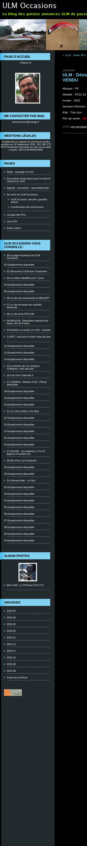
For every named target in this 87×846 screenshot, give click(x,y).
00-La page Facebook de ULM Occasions (23, 256)
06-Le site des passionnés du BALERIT (28, 298)
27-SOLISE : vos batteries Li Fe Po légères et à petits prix (26, 452)
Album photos (16, 556)
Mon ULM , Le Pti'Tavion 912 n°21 (25, 585)
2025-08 (11, 670)
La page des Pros (16, 214)
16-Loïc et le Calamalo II (20, 375)
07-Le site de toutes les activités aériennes (24, 306)
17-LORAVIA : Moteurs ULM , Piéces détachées (27, 383)
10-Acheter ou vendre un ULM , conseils (28, 330)
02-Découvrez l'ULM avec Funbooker (27, 271)
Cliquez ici (25, 62)
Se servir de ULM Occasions (22, 194)
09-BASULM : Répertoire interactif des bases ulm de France (27, 322)
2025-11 (11, 650)
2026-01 (11, 637)
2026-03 (11, 624)
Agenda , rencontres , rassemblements (28, 188)
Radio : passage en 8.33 (20, 172)
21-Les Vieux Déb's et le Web (23, 411)
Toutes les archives (17, 677)
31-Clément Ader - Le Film (21, 480)
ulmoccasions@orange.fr (25, 122)
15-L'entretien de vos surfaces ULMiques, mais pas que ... (23, 367)
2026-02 (11, 631)
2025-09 (11, 664)
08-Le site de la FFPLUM (20, 314)
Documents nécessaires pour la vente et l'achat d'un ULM (28, 180)
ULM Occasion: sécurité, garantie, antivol (29, 200)
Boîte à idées (14, 228)
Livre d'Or (12, 221)
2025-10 (11, 657)
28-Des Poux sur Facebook (21, 460)
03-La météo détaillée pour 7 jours (25, 278)
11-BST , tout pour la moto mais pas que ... (29, 338)
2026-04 (11, 617)
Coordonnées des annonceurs (27, 207)
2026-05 (11, 611)
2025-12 (11, 644)
